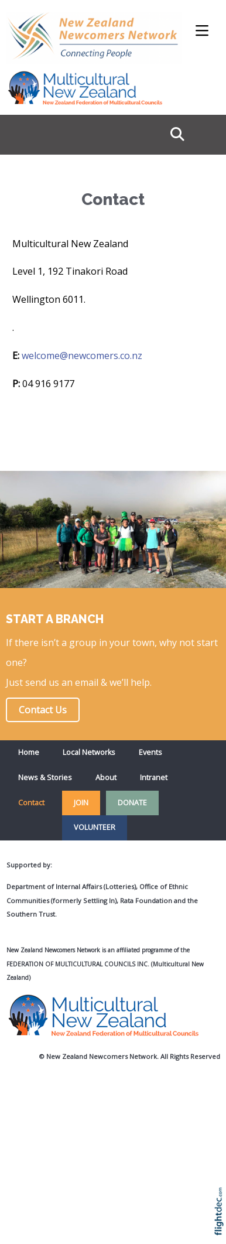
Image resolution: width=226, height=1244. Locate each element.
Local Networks (89, 752)
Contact (31, 803)
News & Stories (45, 777)
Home (28, 752)
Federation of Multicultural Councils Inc (77, 964)
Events (150, 752)
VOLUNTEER (94, 827)
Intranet (153, 777)
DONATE (132, 803)
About (106, 777)
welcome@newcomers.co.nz (82, 355)
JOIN (81, 803)
